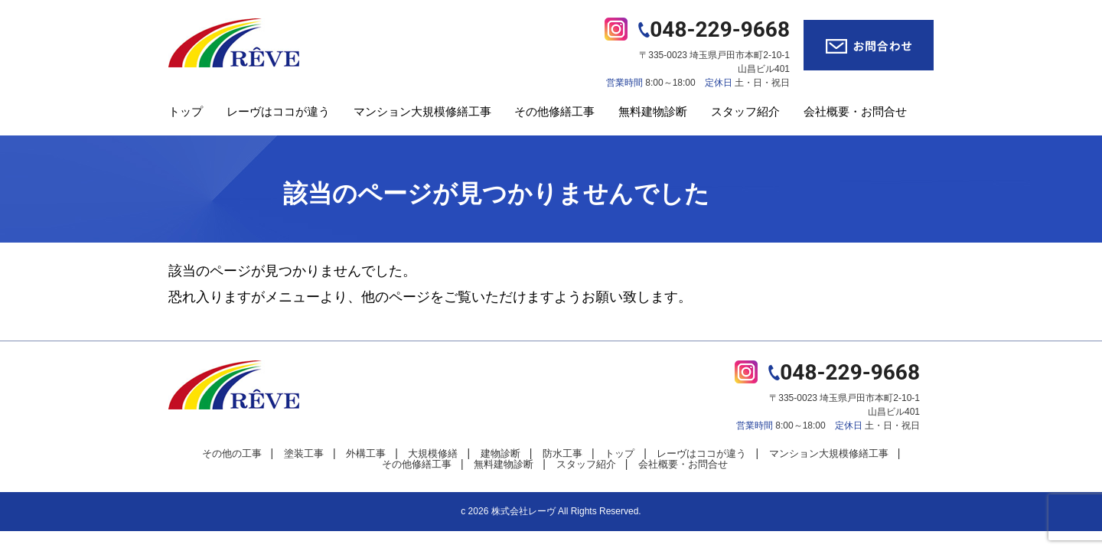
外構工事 (366, 453)
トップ (185, 111)
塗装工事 (304, 453)
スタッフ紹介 (745, 111)
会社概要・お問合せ (855, 111)
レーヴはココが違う (278, 111)
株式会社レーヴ (523, 511)
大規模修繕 (433, 453)
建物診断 (500, 453)
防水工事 (562, 453)
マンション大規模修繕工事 (422, 111)
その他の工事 (232, 453)
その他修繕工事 (554, 111)
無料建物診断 (652, 111)
